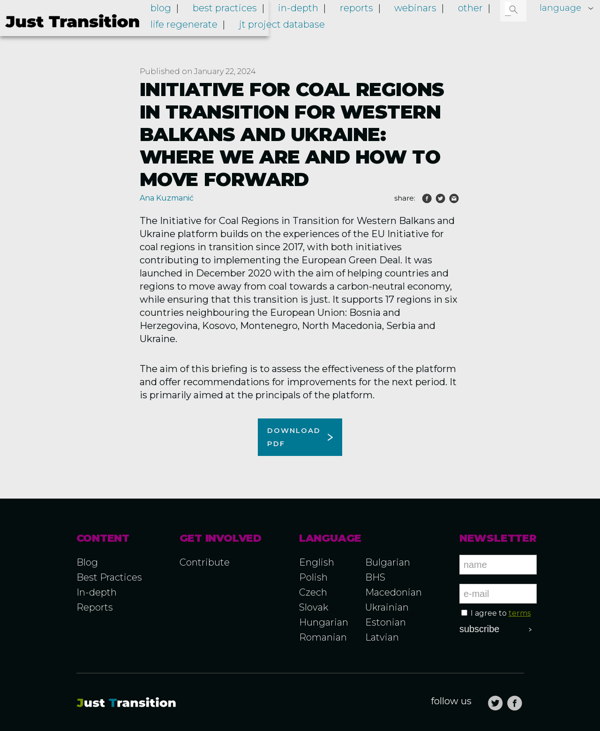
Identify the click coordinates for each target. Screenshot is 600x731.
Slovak (313, 607)
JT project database (341, 40)
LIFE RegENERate (253, 40)
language (559, 8)
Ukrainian (387, 607)
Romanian (323, 637)
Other (489, 27)
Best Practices (109, 577)
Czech (313, 592)
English (316, 562)
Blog (230, 27)
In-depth (348, 27)
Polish (313, 577)
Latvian (382, 637)
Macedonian (393, 592)
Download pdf (294, 437)
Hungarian (323, 622)
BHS (375, 577)
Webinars (445, 27)
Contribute (205, 562)
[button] (514, 9)
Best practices (284, 27)
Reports (395, 27)
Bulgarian (387, 562)
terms (520, 613)
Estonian (385, 622)
